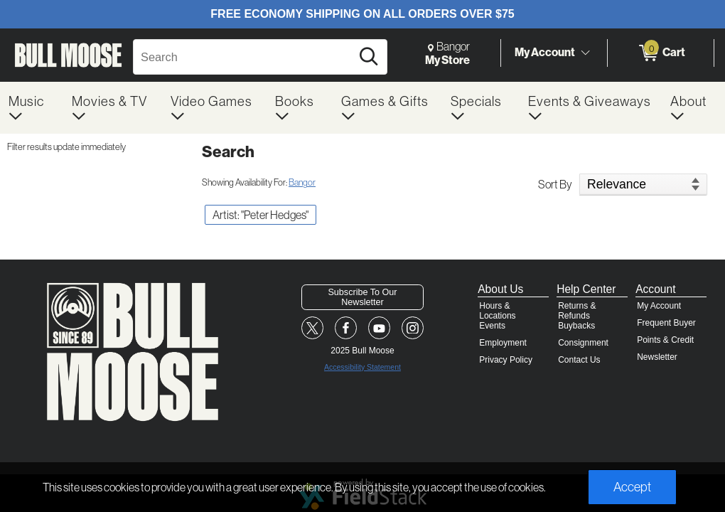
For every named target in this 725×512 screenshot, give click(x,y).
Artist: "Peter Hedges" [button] (260, 215)
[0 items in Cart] (661, 53)
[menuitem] (31, 108)
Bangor (302, 182)
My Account (545, 52)
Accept (632, 487)
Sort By (555, 184)
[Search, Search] (244, 57)
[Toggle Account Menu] (585, 52)
